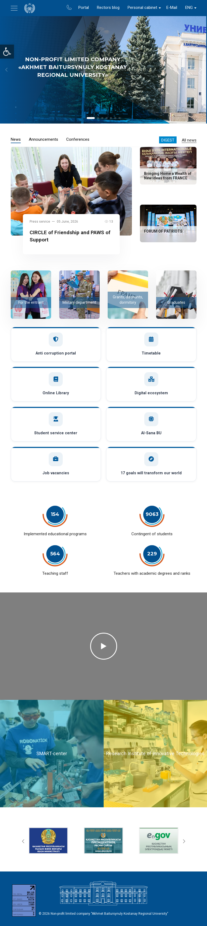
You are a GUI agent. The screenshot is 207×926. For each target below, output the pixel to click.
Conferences (77, 139)
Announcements (43, 139)
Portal (83, 7)
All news (189, 140)
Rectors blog (108, 7)
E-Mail (171, 7)
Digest (167, 140)
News (16, 139)
